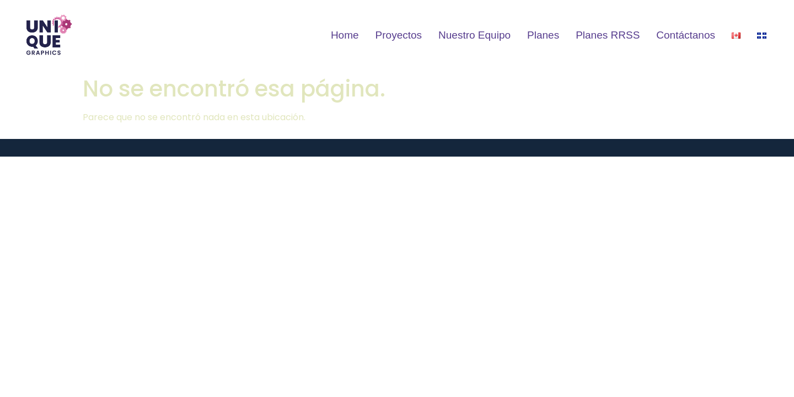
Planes (543, 35)
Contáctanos (685, 35)
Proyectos (398, 35)
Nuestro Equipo (474, 35)
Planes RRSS (608, 35)
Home (345, 35)
